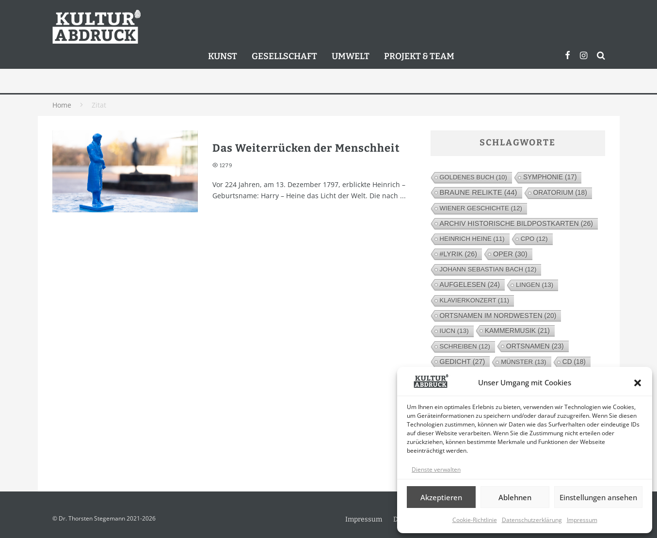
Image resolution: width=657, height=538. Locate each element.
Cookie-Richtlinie (474, 520)
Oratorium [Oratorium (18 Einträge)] (560, 192)
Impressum (582, 520)
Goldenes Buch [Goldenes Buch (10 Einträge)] (473, 177)
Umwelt (350, 56)
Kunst (222, 56)
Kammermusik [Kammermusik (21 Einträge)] (517, 330)
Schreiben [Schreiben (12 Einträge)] (465, 346)
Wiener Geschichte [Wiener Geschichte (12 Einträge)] (481, 208)
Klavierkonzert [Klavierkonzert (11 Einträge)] (475, 300)
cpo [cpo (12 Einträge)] (534, 238)
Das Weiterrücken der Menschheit (306, 148)
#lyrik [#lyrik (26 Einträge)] (458, 254)
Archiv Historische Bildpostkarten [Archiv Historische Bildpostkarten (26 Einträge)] (516, 223)
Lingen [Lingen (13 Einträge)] (534, 284)
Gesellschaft (284, 56)
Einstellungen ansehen (598, 497)
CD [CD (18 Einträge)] (574, 361)
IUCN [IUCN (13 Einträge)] (454, 330)
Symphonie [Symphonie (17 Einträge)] (550, 177)
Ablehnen (514, 497)
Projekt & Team (419, 56)
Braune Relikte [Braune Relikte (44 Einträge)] (478, 192)
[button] (637, 383)
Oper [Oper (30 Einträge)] (510, 254)
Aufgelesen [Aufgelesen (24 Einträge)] (470, 284)
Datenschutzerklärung (532, 520)
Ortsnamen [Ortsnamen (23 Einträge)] (535, 346)
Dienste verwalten (436, 469)
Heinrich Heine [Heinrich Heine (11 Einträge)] (472, 238)
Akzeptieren (441, 497)
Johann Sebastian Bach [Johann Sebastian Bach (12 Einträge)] (488, 269)
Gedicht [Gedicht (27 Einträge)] (462, 361)
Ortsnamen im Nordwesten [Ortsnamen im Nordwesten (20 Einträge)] (498, 315)
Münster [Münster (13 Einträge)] (523, 361)
